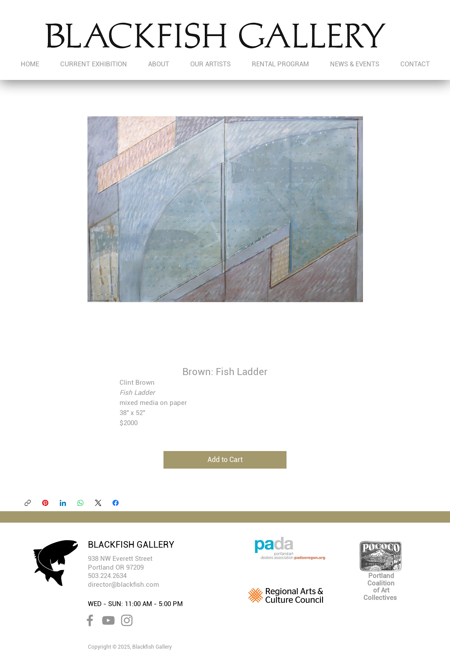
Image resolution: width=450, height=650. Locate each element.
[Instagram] (126, 620)
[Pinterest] (45, 502)
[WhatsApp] (80, 502)
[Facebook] (115, 502)
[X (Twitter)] (98, 502)
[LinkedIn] (62, 502)
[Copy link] (27, 502)
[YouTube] (108, 620)
